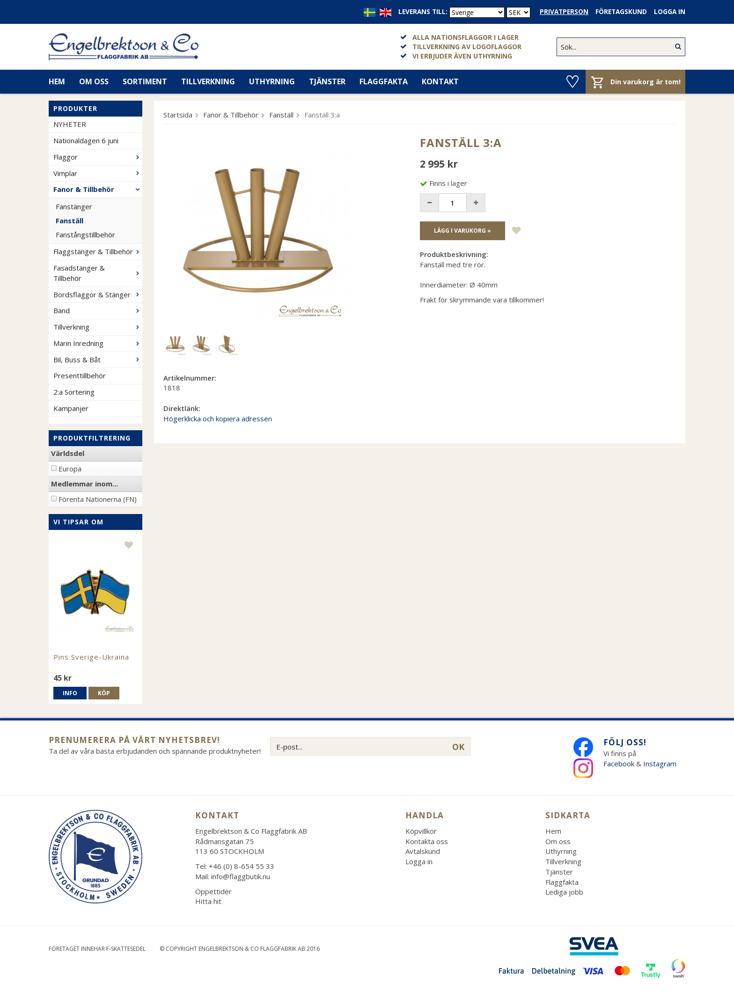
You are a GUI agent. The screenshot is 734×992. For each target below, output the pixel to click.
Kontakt (440, 81)
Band (97, 310)
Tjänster (327, 81)
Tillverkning (208, 81)
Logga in (669, 11)
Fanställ (69, 220)
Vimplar (97, 173)
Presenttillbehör (79, 375)
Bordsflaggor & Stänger (97, 294)
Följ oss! (624, 742)
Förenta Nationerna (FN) (98, 499)
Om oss (94, 81)
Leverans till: (423, 11)
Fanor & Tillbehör (97, 189)
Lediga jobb (564, 891)
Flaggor (97, 157)
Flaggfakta (384, 81)
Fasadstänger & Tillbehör (97, 273)
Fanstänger (74, 206)
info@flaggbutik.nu (240, 876)
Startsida (177, 114)
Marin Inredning (97, 343)
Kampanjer (70, 408)
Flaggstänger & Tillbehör (97, 251)
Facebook (618, 763)
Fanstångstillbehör (85, 234)
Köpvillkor (421, 831)
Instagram (660, 763)
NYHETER (69, 124)
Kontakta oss (426, 841)
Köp (104, 693)
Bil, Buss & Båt (97, 359)
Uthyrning (272, 81)
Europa (70, 468)
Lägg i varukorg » (462, 231)
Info (70, 693)
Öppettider (213, 891)
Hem (57, 81)
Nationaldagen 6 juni (85, 140)
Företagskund (621, 11)
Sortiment (145, 81)
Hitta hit (208, 901)
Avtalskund (422, 851)
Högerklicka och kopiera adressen (217, 418)
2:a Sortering (74, 392)
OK (458, 746)
